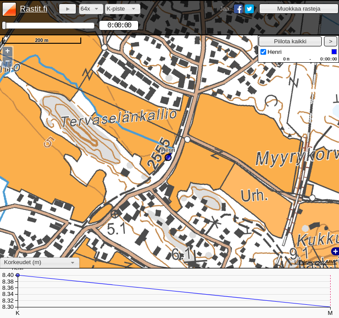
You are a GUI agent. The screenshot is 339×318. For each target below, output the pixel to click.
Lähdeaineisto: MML (315, 262)
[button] (299, 9)
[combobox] (91, 9)
